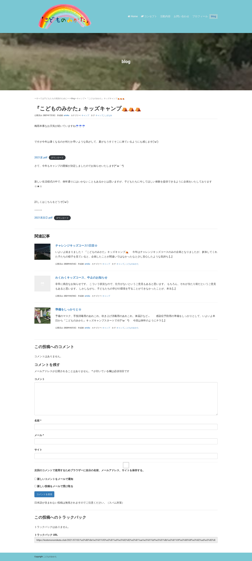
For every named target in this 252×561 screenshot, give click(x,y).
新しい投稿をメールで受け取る (55, 486)
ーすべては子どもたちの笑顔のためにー (51, 98)
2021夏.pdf (40, 157)
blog (213, 16)
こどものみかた (132, 264)
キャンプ (81, 98)
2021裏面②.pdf (43, 217)
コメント (39, 379)
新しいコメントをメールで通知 (55, 479)
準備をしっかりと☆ (68, 309)
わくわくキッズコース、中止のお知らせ (81, 277)
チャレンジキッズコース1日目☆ (76, 245)
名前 (37, 420)
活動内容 (165, 16)
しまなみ (108, 115)
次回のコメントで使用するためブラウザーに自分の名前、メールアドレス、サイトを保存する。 (89, 470)
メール (39, 435)
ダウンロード (57, 157)
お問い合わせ (181, 16)
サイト (38, 449)
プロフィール (200, 16)
